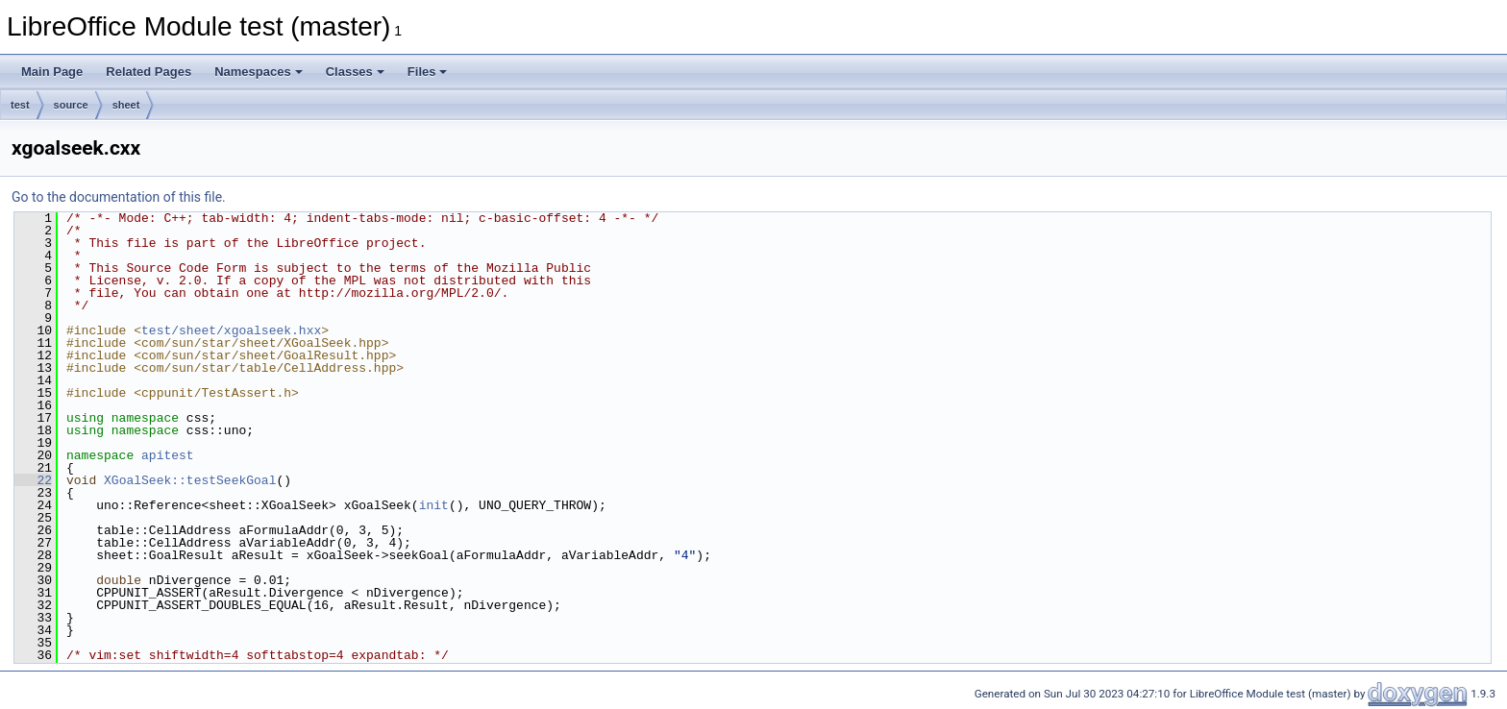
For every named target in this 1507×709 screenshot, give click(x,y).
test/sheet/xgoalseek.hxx (231, 330)
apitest (167, 455)
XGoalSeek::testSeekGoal (190, 480)
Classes (355, 71)
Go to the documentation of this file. (119, 197)
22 (33, 480)
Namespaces (258, 71)
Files (428, 71)
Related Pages (148, 71)
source (71, 104)
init (434, 505)
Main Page (52, 71)
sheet (126, 104)
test (20, 104)
